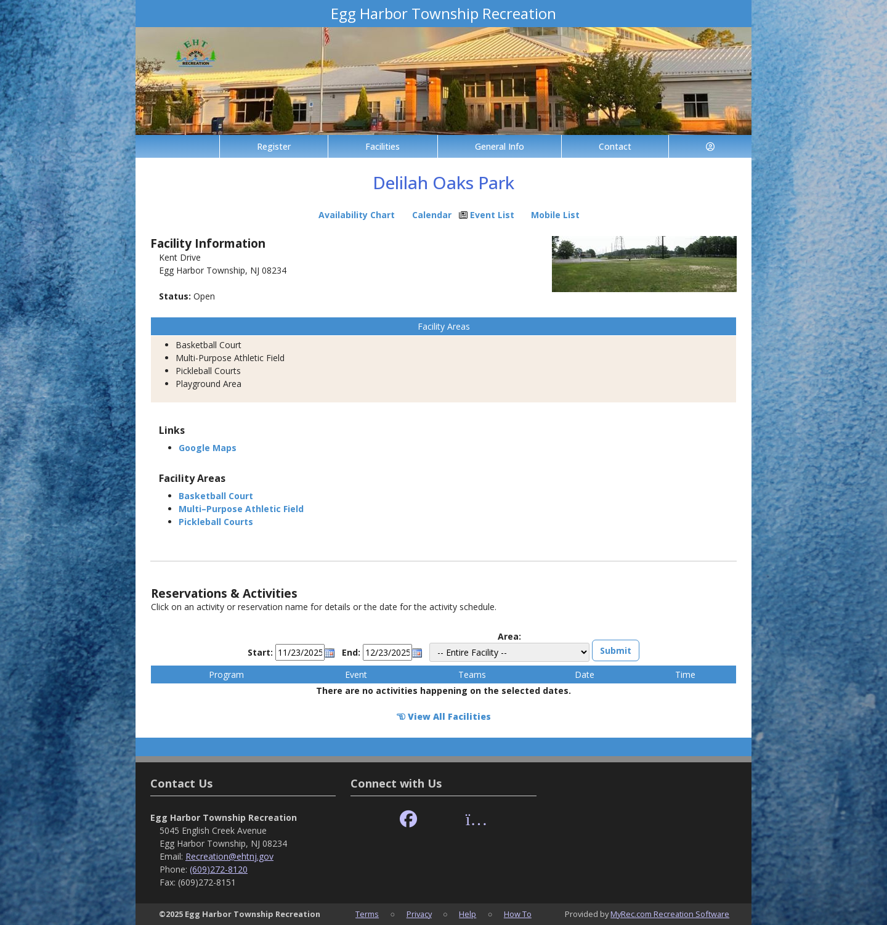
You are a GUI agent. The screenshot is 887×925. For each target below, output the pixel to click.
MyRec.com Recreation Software (669, 913)
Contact (615, 146)
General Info (499, 146)
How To (518, 913)
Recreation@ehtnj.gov (229, 856)
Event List (492, 215)
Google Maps (208, 448)
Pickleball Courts (216, 522)
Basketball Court (216, 496)
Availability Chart (351, 215)
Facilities (382, 146)
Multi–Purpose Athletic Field (241, 509)
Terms (367, 913)
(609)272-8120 (219, 869)
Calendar (432, 215)
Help (467, 913)
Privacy (419, 913)
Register (274, 146)
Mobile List (555, 215)
